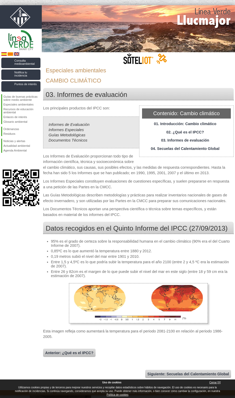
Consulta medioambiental (24, 62)
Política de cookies (117, 394)
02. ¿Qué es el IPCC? (185, 132)
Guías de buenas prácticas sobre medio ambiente (20, 98)
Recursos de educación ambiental (18, 111)
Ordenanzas (11, 129)
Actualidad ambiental (16, 145)
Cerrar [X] (215, 382)
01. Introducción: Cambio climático (185, 124)
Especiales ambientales (18, 104)
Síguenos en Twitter (13, 161)
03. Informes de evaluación (185, 140)
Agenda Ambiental (15, 150)
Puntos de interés (25, 84)
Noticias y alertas (14, 141)
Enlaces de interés (15, 117)
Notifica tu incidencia (20, 74)
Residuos (9, 133)
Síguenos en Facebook (4, 161)
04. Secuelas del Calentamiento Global (185, 149)
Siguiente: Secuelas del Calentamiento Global (188, 374)
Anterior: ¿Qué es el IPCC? (69, 353)
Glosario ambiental (15, 121)
